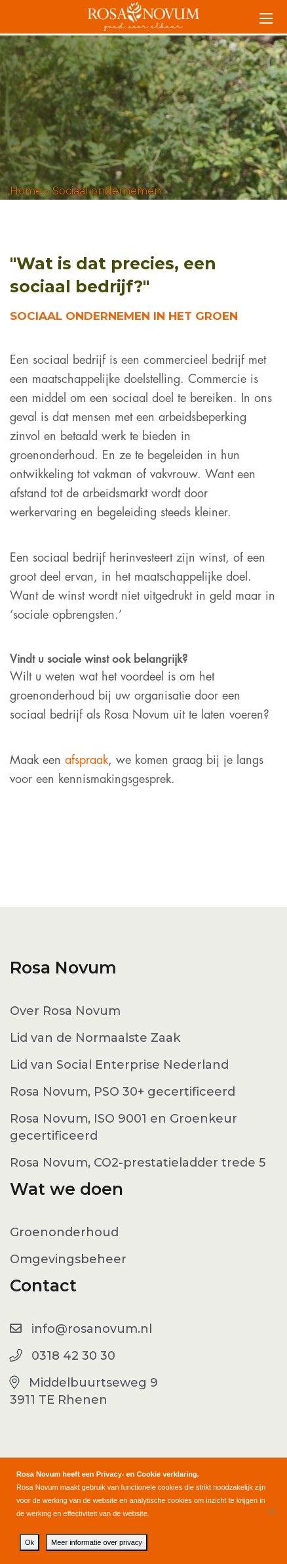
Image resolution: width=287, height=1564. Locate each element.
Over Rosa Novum (65, 1011)
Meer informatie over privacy (96, 1542)
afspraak (86, 760)
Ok (29, 1542)
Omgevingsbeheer (68, 1259)
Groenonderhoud (64, 1232)
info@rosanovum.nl (91, 1329)
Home (26, 191)
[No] (270, 1510)
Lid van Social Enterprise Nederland (119, 1065)
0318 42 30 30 (73, 1356)
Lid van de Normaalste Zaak (95, 1038)
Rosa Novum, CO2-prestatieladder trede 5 (137, 1162)
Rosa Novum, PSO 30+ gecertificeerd (122, 1091)
